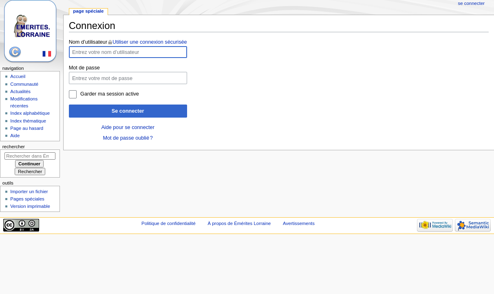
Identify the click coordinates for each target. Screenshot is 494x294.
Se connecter (128, 111)
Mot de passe (84, 68)
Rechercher (13, 146)
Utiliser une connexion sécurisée (149, 42)
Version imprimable (30, 206)
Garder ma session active (109, 94)
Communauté (24, 84)
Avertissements (299, 223)
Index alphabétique (30, 113)
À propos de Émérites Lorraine (239, 223)
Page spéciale (88, 11)
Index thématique (28, 120)
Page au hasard (26, 128)
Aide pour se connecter (127, 127)
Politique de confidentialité (168, 223)
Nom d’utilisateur (88, 42)
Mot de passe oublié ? (127, 138)
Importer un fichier (29, 191)
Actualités (20, 91)
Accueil (17, 76)
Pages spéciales (27, 198)
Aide (15, 135)
